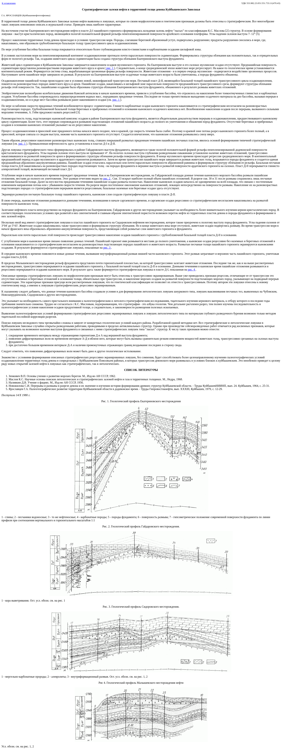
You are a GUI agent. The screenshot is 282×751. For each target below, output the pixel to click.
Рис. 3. (107, 606)
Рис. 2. (106, 526)
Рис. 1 (105, 401)
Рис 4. (103, 682)
